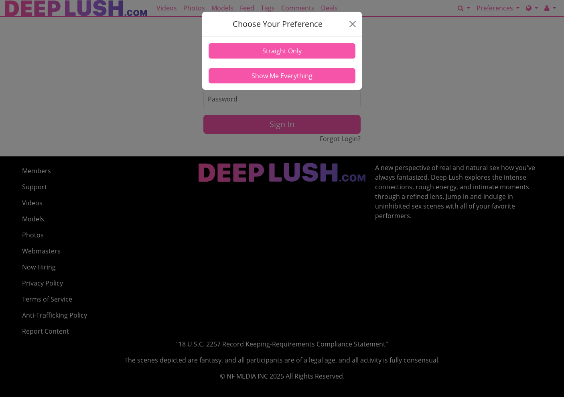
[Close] (352, 24)
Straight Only (282, 51)
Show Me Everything (282, 75)
